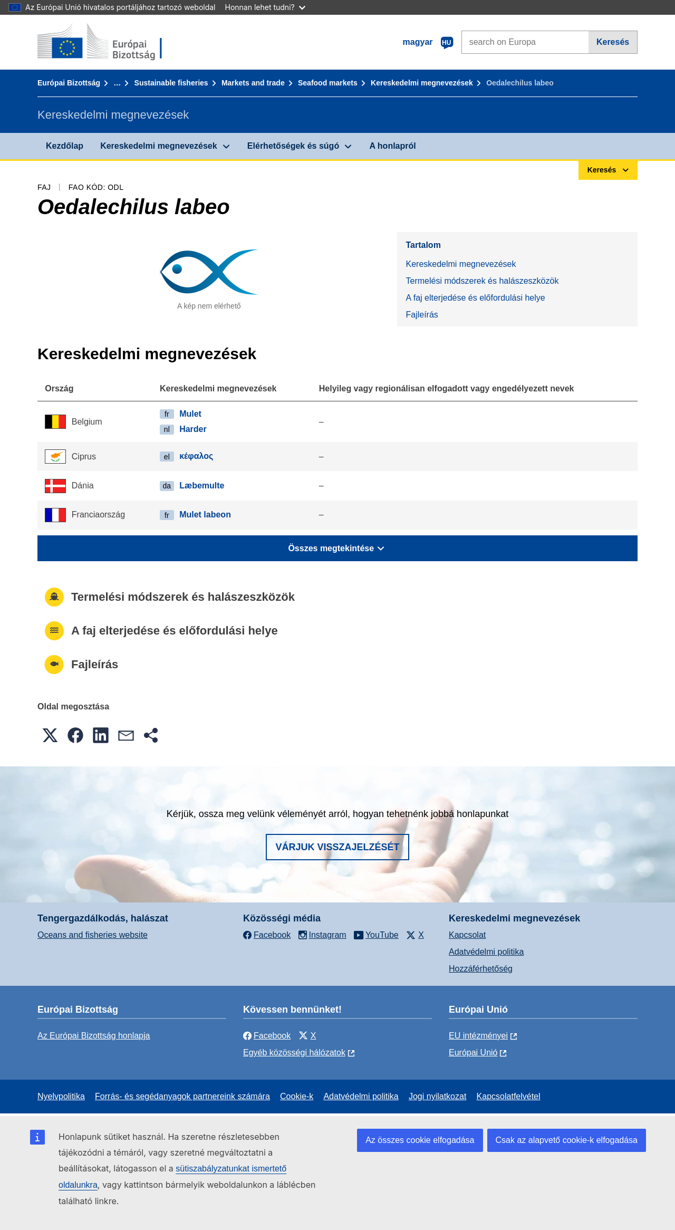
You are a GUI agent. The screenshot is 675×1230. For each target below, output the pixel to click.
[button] (50, 735)
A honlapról (392, 145)
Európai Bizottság (68, 83)
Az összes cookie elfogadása (419, 1140)
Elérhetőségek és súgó (293, 145)
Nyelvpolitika (61, 1096)
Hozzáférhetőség (481, 968)
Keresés (612, 41)
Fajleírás (422, 314)
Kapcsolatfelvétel (509, 1096)
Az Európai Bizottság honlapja (93, 1035)
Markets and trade (253, 83)
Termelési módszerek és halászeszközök (482, 280)
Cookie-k (296, 1096)
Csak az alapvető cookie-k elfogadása (567, 1140)
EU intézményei (478, 1035)
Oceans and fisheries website (92, 934)
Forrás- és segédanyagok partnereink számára (182, 1096)
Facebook (267, 1035)
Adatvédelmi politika (486, 951)
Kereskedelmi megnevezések (422, 83)
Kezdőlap (64, 145)
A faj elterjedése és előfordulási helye (475, 297)
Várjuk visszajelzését (337, 847)
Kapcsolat (467, 934)
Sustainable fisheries (171, 83)
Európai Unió (473, 1052)
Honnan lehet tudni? (265, 7)
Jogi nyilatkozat (437, 1096)
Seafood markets (328, 83)
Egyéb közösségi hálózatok (294, 1052)
